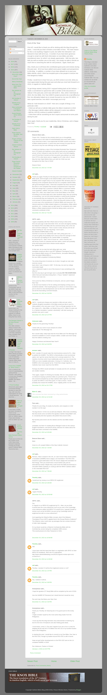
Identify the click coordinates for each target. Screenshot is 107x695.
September (16, 180)
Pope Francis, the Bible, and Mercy (17, 134)
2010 (12, 216)
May (13, 191)
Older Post (75, 661)
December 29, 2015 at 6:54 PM (42, 344)
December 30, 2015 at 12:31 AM (42, 397)
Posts (12, 49)
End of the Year (17, 79)
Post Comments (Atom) (43, 665)
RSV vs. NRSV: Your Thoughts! (19, 404)
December (15, 72)
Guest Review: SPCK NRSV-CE (17, 115)
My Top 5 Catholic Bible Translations (19, 234)
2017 (12, 64)
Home (54, 661)
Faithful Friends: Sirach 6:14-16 (19, 257)
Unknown (35, 321)
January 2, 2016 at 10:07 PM (41, 649)
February (15, 199)
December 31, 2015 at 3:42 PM (42, 602)
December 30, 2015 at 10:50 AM (42, 494)
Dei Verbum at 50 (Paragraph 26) (16, 93)
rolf (33, 174)
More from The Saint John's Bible (16, 86)
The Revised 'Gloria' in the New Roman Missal (16, 322)
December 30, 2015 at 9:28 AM (42, 483)
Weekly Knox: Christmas (16, 124)
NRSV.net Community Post (20, 279)
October (15, 177)
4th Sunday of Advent (16, 99)
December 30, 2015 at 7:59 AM (42, 471)
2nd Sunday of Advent (16, 158)
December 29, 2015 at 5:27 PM (42, 315)
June (14, 188)
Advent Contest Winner (17, 145)
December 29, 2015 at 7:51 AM (42, 213)
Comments (14, 53)
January (15, 202)
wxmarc (34, 350)
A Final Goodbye (14, 385)
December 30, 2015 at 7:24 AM (42, 448)
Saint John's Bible (16, 129)
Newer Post (32, 661)
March (14, 196)
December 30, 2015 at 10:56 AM (42, 537)
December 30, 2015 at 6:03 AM (42, 432)
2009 (12, 219)
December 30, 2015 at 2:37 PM (42, 571)
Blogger (78, 690)
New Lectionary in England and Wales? (17, 108)
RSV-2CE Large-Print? (17, 75)
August (14, 182)
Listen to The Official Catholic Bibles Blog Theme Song (90, 52)
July (13, 185)
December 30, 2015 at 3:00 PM (42, 582)
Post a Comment (35, 653)
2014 (12, 205)
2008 (12, 222)
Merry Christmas (17, 81)
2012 (12, 211)
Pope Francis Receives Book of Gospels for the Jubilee (16, 165)
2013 (12, 208)
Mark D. (34, 391)
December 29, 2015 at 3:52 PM (42, 293)
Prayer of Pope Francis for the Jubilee (17, 140)
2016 (12, 67)
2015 (12, 70)
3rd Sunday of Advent (16, 120)
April (14, 194)
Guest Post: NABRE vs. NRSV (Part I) (15, 366)
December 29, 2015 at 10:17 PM (42, 385)
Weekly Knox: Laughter (16, 103)
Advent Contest (17, 171)
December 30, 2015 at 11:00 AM (42, 559)
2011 (12, 213)
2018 (12, 61)
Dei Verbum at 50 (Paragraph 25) (16, 152)
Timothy (35, 477)
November (15, 174)
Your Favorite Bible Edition (19, 302)
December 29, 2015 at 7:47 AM (42, 167)
